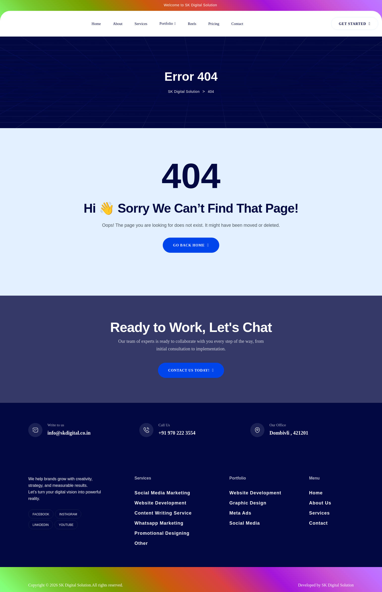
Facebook (41, 514)
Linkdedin (41, 525)
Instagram (68, 514)
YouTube (66, 525)
